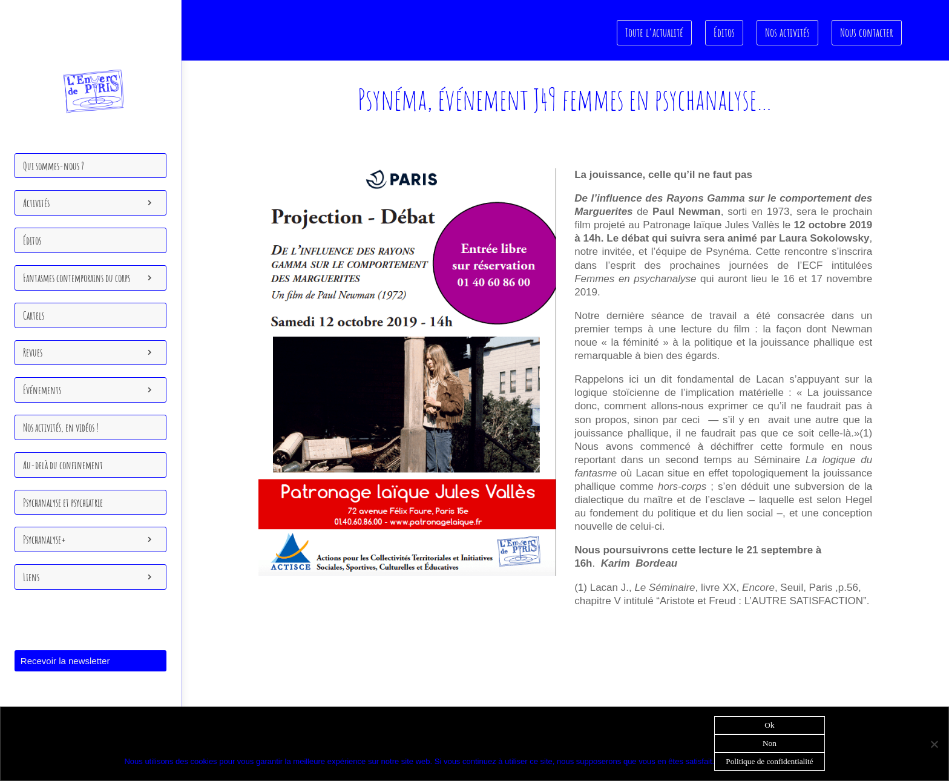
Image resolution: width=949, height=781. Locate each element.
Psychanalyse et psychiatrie (63, 502)
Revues (32, 352)
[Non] (934, 744)
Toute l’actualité (656, 32)
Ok (769, 725)
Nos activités (788, 32)
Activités (36, 202)
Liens (31, 577)
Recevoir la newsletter (65, 661)
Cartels (33, 315)
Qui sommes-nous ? (53, 166)
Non (770, 743)
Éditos (32, 240)
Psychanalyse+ (44, 539)
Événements (42, 390)
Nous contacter (866, 32)
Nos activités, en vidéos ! (61, 427)
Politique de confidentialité (769, 761)
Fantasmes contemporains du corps (76, 278)
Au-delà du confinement (63, 465)
